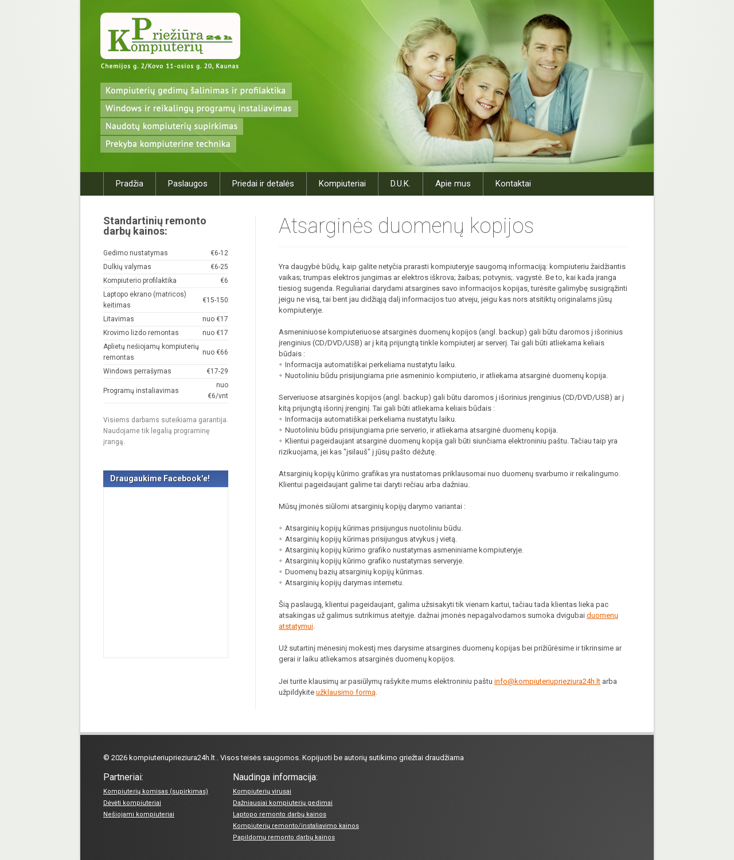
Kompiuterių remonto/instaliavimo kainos (296, 826)
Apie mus (453, 183)
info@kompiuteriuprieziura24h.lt (547, 681)
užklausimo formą (346, 692)
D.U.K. (401, 183)
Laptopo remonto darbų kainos (279, 814)
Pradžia (129, 183)
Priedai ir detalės (263, 183)
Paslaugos (188, 183)
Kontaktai (513, 183)
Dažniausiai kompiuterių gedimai (283, 803)
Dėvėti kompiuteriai (132, 803)
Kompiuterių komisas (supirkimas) (155, 791)
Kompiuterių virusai (262, 791)
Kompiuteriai (342, 183)
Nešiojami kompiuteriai (138, 814)
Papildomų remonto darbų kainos (284, 837)
